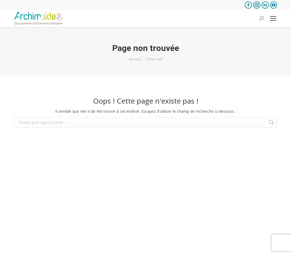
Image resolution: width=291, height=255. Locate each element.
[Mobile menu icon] (273, 18)
